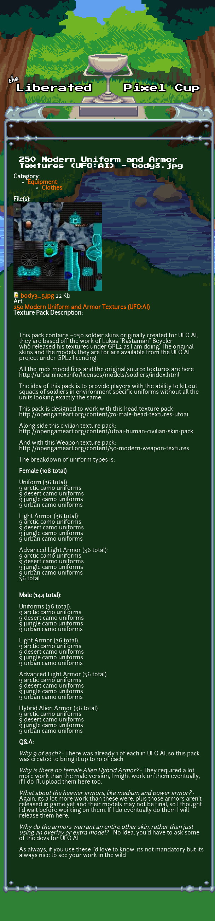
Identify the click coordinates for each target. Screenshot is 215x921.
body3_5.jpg (37, 296)
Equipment (42, 182)
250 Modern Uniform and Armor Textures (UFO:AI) (81, 307)
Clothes (52, 188)
